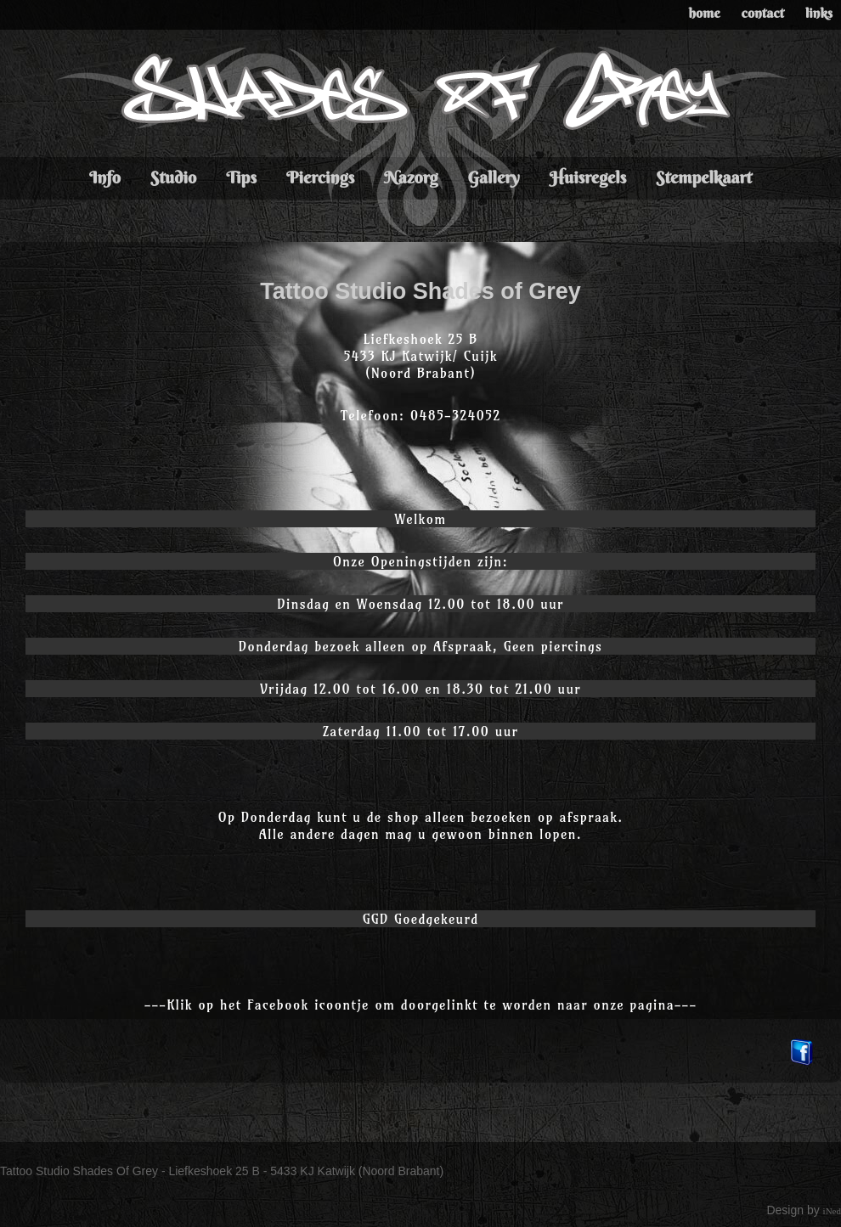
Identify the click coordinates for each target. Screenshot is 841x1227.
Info (105, 177)
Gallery (493, 177)
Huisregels (588, 177)
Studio (173, 177)
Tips (241, 177)
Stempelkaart (704, 177)
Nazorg (410, 177)
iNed (832, 1211)
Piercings (320, 177)
